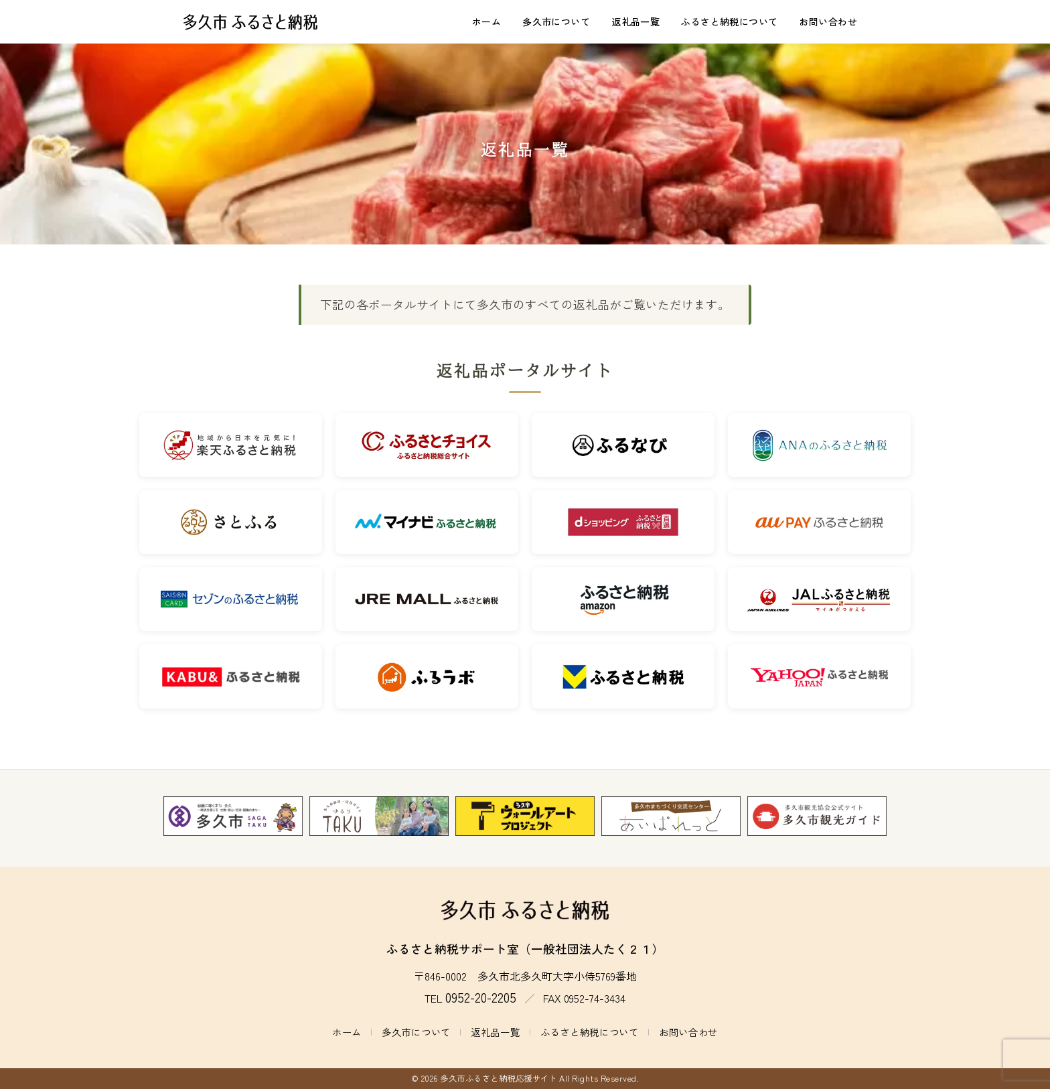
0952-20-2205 (480, 997)
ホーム (486, 21)
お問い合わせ (828, 21)
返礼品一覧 (635, 21)
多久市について (556, 21)
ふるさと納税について (729, 21)
